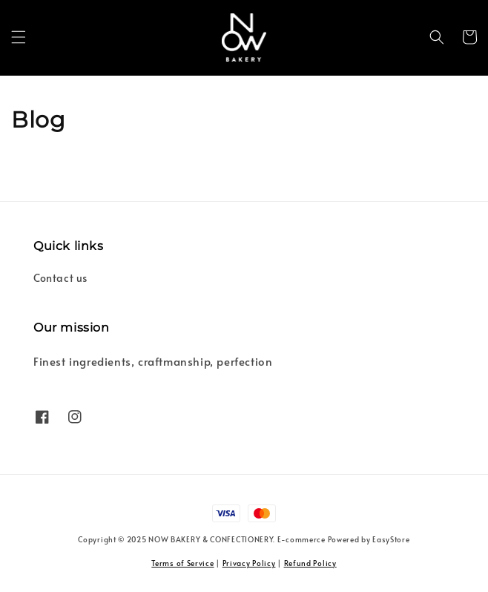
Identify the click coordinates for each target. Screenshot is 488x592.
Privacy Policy (249, 563)
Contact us (60, 278)
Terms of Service (182, 563)
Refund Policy (310, 563)
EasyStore (390, 539)
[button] (18, 37)
